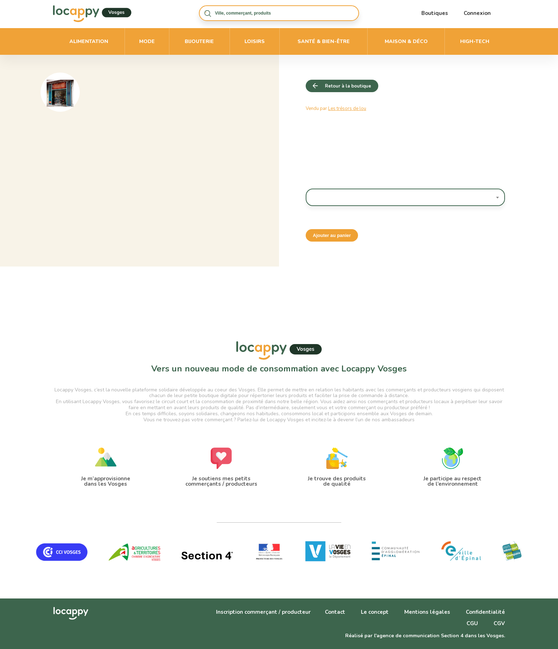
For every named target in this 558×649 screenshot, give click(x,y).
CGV (499, 623)
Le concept (375, 612)
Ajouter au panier (332, 235)
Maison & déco (406, 41)
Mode (147, 41)
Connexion (477, 13)
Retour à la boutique (348, 86)
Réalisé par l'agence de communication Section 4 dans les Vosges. (425, 635)
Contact (335, 612)
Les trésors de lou (347, 108)
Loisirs (254, 41)
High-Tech (474, 41)
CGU (472, 623)
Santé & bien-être (324, 41)
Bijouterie (199, 41)
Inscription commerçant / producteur (263, 612)
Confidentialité (485, 612)
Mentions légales (427, 612)
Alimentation (88, 41)
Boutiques (434, 13)
